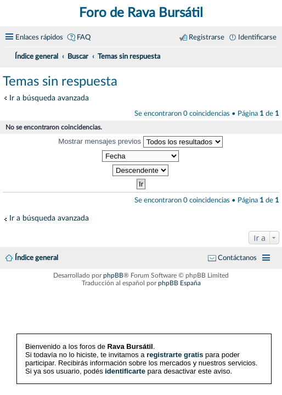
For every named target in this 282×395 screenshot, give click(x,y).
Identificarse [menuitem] (257, 37)
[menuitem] (272, 55)
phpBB (113, 275)
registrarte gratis (174, 355)
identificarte (125, 371)
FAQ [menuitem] (84, 37)
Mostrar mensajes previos (140, 142)
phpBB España (179, 283)
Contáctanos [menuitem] (237, 258)
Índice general (36, 258)
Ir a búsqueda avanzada (49, 98)
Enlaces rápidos (39, 37)
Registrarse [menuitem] (206, 37)
